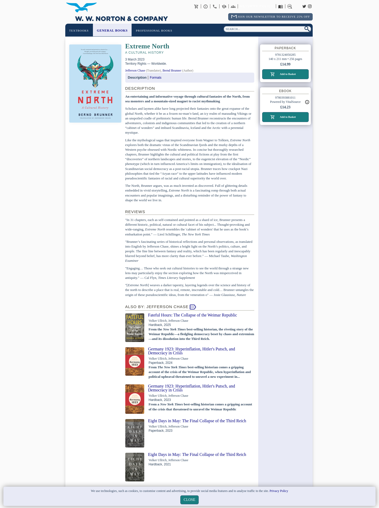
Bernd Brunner (171, 70)
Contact (214, 6)
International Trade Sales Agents (233, 6)
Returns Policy (256, 6)
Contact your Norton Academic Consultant (224, 6)
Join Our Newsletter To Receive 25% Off (274, 16)
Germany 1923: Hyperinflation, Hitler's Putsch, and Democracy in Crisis (191, 351)
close (189, 500)
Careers (289, 6)
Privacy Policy (279, 491)
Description (137, 77)
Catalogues (280, 6)
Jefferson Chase (135, 70)
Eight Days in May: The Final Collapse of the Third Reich (197, 421)
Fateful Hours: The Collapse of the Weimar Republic (192, 315)
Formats (155, 77)
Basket (196, 6)
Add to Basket (288, 74)
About (205, 6)
